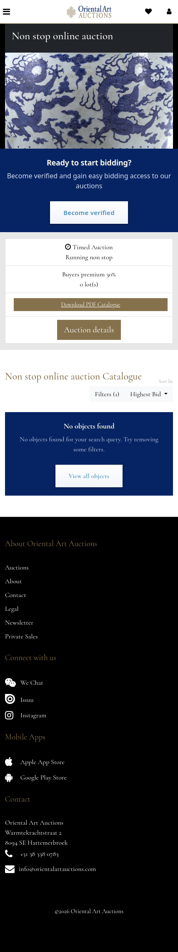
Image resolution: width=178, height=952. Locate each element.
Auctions (17, 567)
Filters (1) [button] (107, 394)
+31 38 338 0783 (39, 854)
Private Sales (21, 636)
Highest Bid (146, 394)
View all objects (89, 476)
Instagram (25, 715)
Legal (12, 609)
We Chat (24, 682)
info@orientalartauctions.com (57, 869)
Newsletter (19, 622)
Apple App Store (35, 762)
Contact (15, 595)
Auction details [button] (89, 330)
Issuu (19, 698)
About (13, 581)
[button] (168, 11)
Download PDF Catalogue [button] (90, 304)
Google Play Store (36, 777)
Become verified (89, 212)
